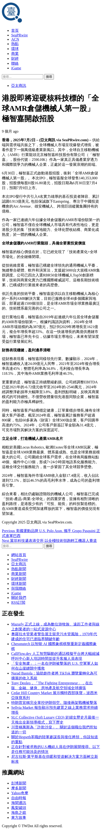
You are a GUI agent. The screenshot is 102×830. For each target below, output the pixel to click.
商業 (15, 54)
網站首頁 (18, 555)
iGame (16, 68)
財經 (15, 58)
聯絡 (15, 63)
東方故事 (18, 817)
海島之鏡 (18, 813)
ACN (15, 39)
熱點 (15, 44)
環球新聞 (18, 584)
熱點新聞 (18, 569)
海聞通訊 (18, 803)
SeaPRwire (19, 35)
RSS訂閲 (18, 602)
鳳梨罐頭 (18, 808)
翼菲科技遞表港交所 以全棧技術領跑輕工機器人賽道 (49, 541)
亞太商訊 (18, 86)
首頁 (15, 30)
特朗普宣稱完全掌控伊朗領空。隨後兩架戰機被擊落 (54, 703)
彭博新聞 (18, 783)
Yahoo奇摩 (19, 793)
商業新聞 (18, 574)
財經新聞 (18, 579)
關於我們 (18, 598)
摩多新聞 (18, 788)
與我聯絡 (18, 588)
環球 (15, 49)
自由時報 (18, 798)
